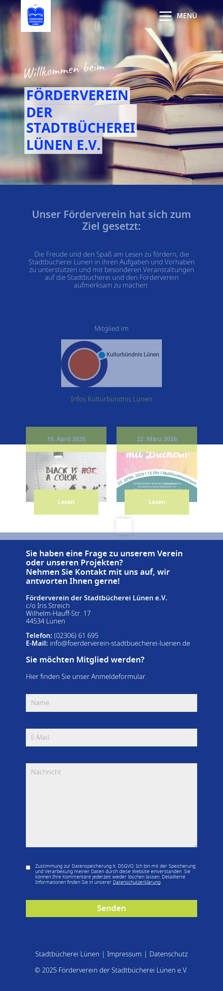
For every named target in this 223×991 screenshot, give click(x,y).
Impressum (124, 954)
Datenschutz (168, 954)
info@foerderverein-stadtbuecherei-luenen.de (120, 643)
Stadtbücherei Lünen (67, 954)
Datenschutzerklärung (137, 882)
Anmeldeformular (118, 677)
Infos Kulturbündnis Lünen (111, 403)
